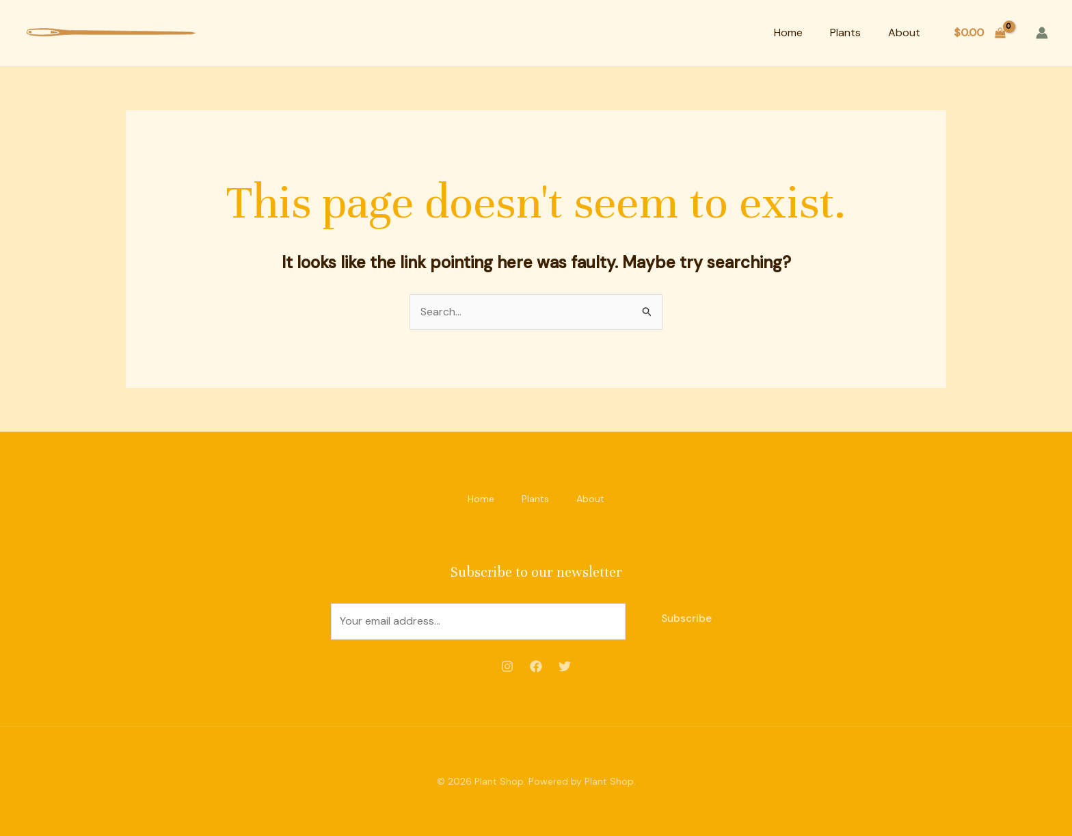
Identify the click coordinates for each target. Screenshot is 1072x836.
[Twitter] (565, 666)
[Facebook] (536, 666)
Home (788, 32)
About (904, 32)
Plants (845, 32)
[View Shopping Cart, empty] (979, 33)
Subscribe (686, 618)
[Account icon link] (1042, 33)
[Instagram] (507, 666)
